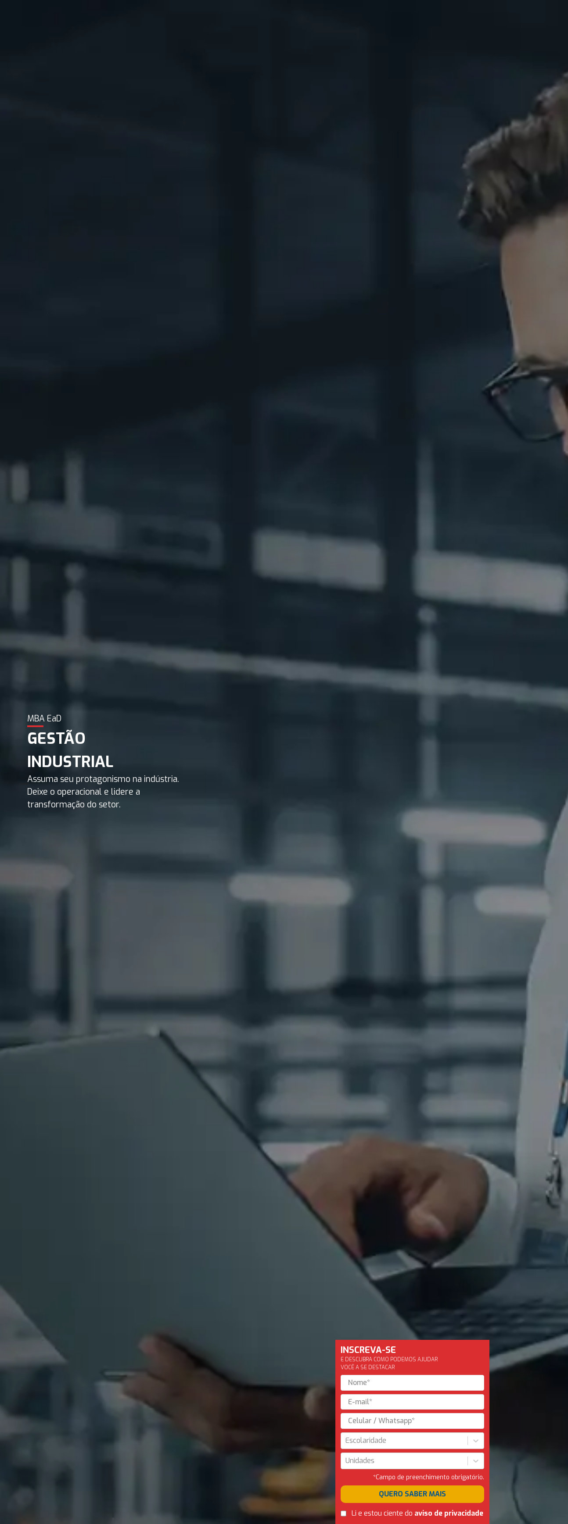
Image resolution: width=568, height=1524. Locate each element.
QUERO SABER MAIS (412, 1494)
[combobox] (346, 1440)
